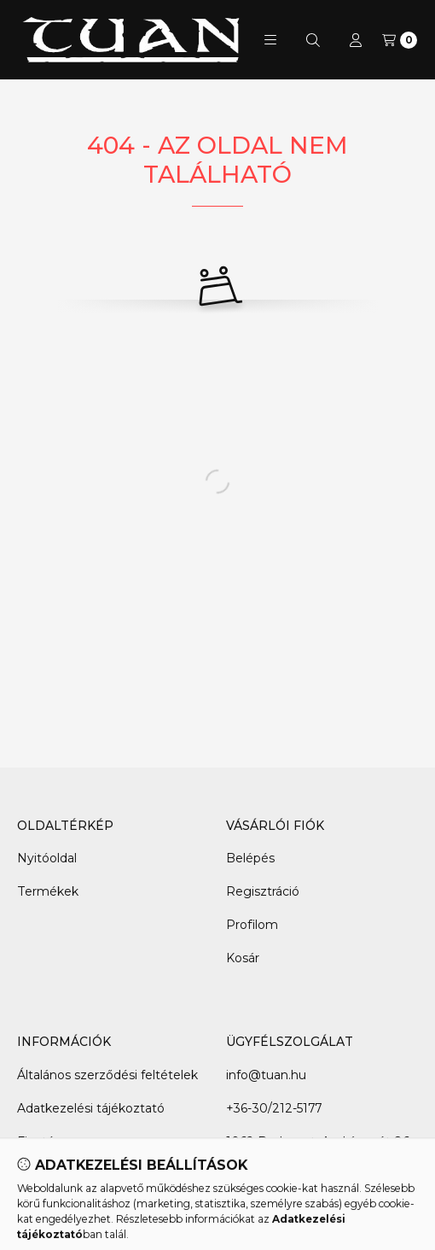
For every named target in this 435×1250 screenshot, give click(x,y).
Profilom (252, 924)
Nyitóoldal (47, 858)
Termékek (47, 891)
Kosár (242, 958)
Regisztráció (262, 891)
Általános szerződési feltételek (107, 1075)
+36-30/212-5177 (274, 1108)
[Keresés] (313, 40)
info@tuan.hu (266, 1075)
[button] (270, 40)
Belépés (250, 858)
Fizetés (39, 1141)
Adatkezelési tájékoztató (91, 1108)
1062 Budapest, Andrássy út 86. (319, 1141)
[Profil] (356, 40)
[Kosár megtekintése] (399, 40)
